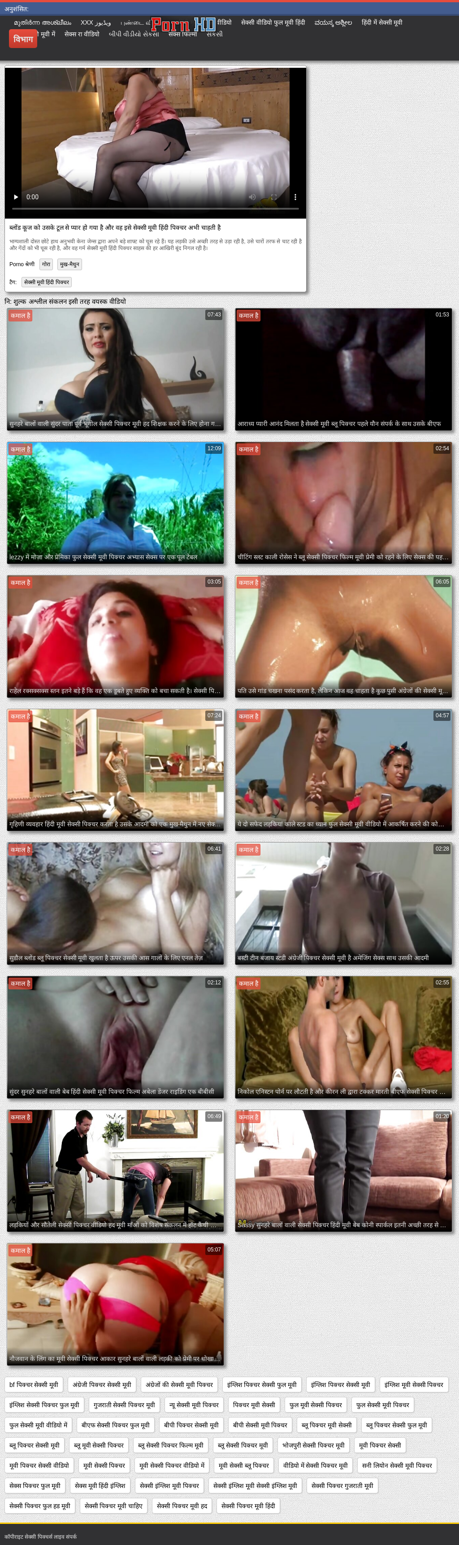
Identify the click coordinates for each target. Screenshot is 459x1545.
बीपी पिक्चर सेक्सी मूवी (191, 1425)
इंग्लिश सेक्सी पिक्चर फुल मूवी (44, 1405)
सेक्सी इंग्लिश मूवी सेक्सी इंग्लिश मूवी (255, 1485)
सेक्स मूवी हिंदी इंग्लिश (100, 1485)
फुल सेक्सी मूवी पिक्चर (382, 1405)
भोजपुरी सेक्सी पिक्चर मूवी (313, 1445)
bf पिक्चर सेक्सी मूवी (33, 1384)
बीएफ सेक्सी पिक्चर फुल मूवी (116, 1425)
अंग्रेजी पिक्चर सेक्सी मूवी (102, 1384)
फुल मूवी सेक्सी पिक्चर (316, 1405)
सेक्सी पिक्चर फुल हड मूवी (39, 1506)
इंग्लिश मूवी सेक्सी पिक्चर (414, 1384)
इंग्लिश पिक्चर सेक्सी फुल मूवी (262, 1384)
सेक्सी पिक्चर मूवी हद (182, 1506)
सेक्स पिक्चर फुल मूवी (35, 1485)
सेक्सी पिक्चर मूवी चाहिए (114, 1506)
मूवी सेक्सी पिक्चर (104, 1465)
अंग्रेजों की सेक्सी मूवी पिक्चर (179, 1384)
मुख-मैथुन (69, 264)
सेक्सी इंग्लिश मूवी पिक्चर (169, 1485)
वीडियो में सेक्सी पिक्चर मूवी (315, 1465)
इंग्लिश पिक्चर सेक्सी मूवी (340, 1384)
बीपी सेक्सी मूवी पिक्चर (260, 1425)
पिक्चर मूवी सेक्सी (254, 1405)
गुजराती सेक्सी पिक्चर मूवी (125, 1405)
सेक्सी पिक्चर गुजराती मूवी (342, 1485)
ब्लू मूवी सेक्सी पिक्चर (99, 1445)
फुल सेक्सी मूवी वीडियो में (38, 1425)
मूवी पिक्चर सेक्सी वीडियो (39, 1465)
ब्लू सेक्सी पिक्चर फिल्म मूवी (171, 1445)
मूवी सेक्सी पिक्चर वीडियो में (171, 1465)
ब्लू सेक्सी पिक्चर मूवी (243, 1445)
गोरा (46, 264)
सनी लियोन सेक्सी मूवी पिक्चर (397, 1465)
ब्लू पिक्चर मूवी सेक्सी (327, 1425)
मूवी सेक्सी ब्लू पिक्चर (244, 1465)
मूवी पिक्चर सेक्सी (380, 1445)
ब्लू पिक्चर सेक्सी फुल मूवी (396, 1425)
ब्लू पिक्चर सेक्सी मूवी (34, 1445)
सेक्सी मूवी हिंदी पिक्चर (46, 282)
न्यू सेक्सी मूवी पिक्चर (194, 1405)
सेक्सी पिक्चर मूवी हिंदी (248, 1506)
